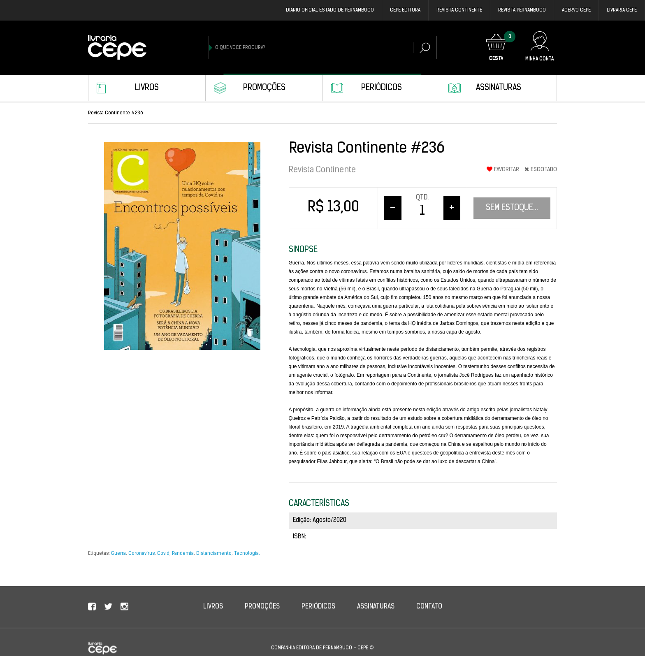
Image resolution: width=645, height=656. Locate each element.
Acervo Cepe (576, 10)
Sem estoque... (512, 208)
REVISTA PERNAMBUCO (522, 10)
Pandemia (183, 553)
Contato (429, 616)
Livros (147, 88)
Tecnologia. (247, 553)
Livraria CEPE (622, 10)
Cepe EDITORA (405, 10)
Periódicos (381, 88)
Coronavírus (141, 553)
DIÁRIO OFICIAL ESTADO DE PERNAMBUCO (330, 10)
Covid (163, 553)
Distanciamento (214, 553)
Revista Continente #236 (115, 113)
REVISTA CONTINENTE (459, 10)
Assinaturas (498, 88)
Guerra (118, 553)
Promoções (264, 88)
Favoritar (503, 169)
